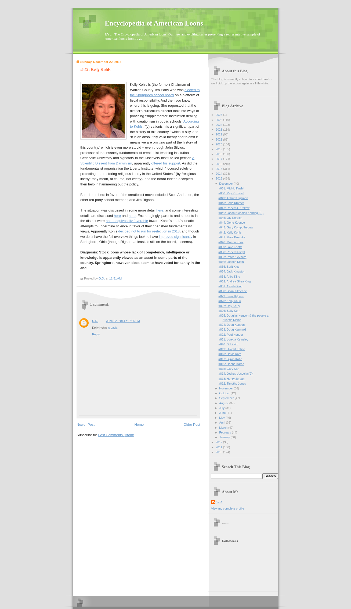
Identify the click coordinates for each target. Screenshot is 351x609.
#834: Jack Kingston (232, 271)
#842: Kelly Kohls (230, 232)
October (224, 393)
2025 (219, 119)
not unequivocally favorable (127, 221)
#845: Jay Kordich (230, 217)
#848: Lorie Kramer (231, 203)
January (224, 437)
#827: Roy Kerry (229, 305)
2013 (219, 178)
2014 (219, 173)
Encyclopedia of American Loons (154, 23)
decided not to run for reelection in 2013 (149, 231)
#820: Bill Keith (228, 344)
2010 (219, 452)
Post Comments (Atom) (116, 435)
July (222, 408)
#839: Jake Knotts (230, 247)
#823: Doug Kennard (232, 329)
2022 (219, 134)
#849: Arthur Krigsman (233, 198)
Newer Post (86, 424)
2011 (219, 447)
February (225, 432)
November (226, 388)
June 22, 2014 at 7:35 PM (123, 321)
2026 (219, 114)
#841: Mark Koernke (232, 237)
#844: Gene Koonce (232, 222)
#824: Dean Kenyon (232, 324)
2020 (219, 144)
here (159, 210)
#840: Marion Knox (231, 242)
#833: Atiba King (229, 276)
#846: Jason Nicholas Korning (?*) (241, 212)
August (224, 403)
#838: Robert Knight (232, 252)
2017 (219, 158)
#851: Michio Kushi (231, 188)
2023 (219, 129)
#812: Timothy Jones (232, 383)
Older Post (192, 424)
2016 (219, 164)
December (226, 183)
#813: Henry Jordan (232, 378)
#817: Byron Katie (230, 359)
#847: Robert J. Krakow (234, 208)
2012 (219, 442)
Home (139, 424)
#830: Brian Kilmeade (233, 291)
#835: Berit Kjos (229, 266)
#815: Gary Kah (229, 368)
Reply (96, 334)
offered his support (165, 163)
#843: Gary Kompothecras (236, 227)
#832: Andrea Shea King (235, 281)
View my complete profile (227, 508)
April (222, 422)
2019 (219, 149)
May (222, 417)
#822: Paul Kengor (231, 334)
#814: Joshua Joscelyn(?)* (236, 373)
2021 (219, 139)
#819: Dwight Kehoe (232, 349)
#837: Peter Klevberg (233, 257)
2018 (219, 154)
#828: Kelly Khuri (230, 301)
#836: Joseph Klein (231, 261)
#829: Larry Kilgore (231, 296)
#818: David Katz (230, 354)
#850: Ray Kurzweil (231, 193)
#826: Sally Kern (229, 310)
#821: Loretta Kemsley (233, 339)
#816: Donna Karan (231, 364)
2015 (219, 168)
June (222, 412)
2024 (219, 124)
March (223, 427)
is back (112, 327)
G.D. (95, 321)
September (226, 398)
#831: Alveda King (231, 286)
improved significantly (175, 237)
